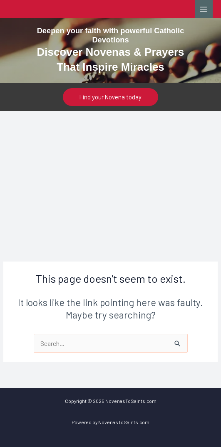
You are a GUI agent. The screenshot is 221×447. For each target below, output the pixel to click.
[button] (110, 97)
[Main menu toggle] (204, 9)
